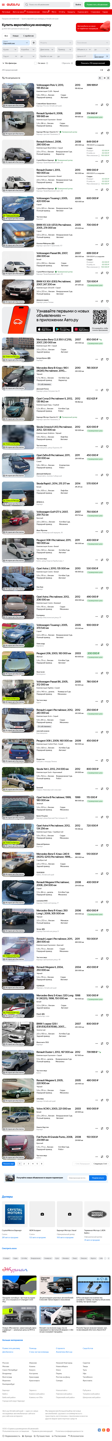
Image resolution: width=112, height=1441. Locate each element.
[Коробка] (28, 49)
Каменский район (37, 1394)
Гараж (105, 12)
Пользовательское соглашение (15, 1431)
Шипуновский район (92, 1397)
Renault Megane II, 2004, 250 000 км (50, 969)
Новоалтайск (61, 1390)
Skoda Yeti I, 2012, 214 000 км (53, 769)
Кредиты (71, 12)
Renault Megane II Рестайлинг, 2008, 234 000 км (53, 884)
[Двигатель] (47, 49)
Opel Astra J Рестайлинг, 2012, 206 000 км (53, 598)
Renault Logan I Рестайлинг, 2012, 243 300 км (55, 711)
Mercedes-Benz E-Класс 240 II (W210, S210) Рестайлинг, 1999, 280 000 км (54, 855)
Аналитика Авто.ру (64, 1352)
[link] (19, 1164)
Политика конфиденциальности (69, 1431)
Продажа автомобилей (10, 19)
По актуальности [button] (11, 77)
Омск (58, 1370)
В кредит (6, 1258)
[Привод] (65, 49)
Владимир (6, 1373)
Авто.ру (13, 4)
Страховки (95, 12)
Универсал (47, 1258)
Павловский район (64, 1394)
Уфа (84, 1373)
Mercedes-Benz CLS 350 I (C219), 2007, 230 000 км (54, 341)
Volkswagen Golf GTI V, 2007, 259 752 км (52, 513)
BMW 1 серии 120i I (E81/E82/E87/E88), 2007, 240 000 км (50, 1025)
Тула (85, 1370)
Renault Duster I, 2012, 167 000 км (55, 1052)
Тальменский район (91, 1394)
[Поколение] (93, 42)
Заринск (33, 1390)
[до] (101, 49)
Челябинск (88, 1377)
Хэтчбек (24, 1258)
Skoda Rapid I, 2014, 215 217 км (53, 483)
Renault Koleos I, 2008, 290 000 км (49, 143)
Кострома (33, 1373)
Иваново (33, 1363)
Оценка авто (83, 12)
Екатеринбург (8, 1384)
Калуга (32, 1370)
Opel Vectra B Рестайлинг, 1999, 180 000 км (54, 799)
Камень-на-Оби (36, 1397)
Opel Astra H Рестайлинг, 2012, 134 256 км (53, 827)
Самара (59, 1381)
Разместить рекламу (11, 1348)
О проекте (60, 1348)
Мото (54, 12)
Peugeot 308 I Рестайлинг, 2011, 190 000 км (54, 542)
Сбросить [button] (67, 63)
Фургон (93, 1258)
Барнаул (5, 1390)
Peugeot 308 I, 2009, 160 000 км (54, 740)
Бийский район (9, 1397)
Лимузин (84, 1258)
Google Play (63, 329)
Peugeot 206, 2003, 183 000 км (54, 653)
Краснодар (34, 1377)
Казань (32, 1366)
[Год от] (10, 56)
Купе (57, 1258)
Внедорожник (35, 1258)
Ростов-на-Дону (63, 1377)
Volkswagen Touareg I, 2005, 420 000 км (52, 200)
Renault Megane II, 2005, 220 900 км (50, 1082)
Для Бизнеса (7, 1352)
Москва (5, 1366)
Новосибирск (62, 1366)
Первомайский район (65, 1397)
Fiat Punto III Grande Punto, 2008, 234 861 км (55, 1138)
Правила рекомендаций (42, 1431)
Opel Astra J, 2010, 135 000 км (53, 568)
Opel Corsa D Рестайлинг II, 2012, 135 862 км (55, 400)
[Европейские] (16, 42)
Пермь (59, 1373)
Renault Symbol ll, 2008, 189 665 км (50, 115)
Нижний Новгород (64, 1363)
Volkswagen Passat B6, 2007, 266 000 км (52, 255)
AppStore (45, 329)
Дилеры (7, 1196)
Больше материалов (12, 1340)
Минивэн (66, 1258)
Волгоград (7, 1377)
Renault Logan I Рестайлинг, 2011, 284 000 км (55, 940)
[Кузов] (10, 49)
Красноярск (34, 1381)
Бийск (5, 1394)
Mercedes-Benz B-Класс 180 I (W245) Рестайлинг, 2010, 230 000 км (52, 369)
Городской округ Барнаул (13, 1401)
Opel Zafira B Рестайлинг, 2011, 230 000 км (53, 457)
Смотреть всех (9, 1248)
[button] (108, 70)
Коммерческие (33, 12)
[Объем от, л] (84, 49)
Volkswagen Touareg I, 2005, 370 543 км (52, 626)
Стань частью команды (39, 1352)
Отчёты (62, 12)
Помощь (32, 1348)
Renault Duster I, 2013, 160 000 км (49, 171)
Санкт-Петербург (10, 1370)
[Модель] (56, 42)
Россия (5, 1363)
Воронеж (6, 1381)
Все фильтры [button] (9, 63)
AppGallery (81, 329)
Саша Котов (88, 1348)
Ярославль (87, 1381)
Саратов (86, 1363)
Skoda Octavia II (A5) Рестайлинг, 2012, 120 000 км (54, 428)
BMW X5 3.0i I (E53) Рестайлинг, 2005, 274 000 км (54, 226)
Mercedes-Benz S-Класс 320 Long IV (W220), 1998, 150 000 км (55, 997)
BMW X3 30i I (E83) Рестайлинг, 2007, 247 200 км (54, 283)
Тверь (85, 1366)
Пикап (75, 1258)
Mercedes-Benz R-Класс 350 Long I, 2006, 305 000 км (52, 912)
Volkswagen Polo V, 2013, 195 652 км (50, 86)
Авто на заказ (19, 11)
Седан (15, 1258)
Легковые (6, 12)
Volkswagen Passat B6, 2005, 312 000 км (52, 683)
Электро (45, 12)
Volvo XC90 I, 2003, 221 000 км (54, 1108)
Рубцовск (87, 1390)
